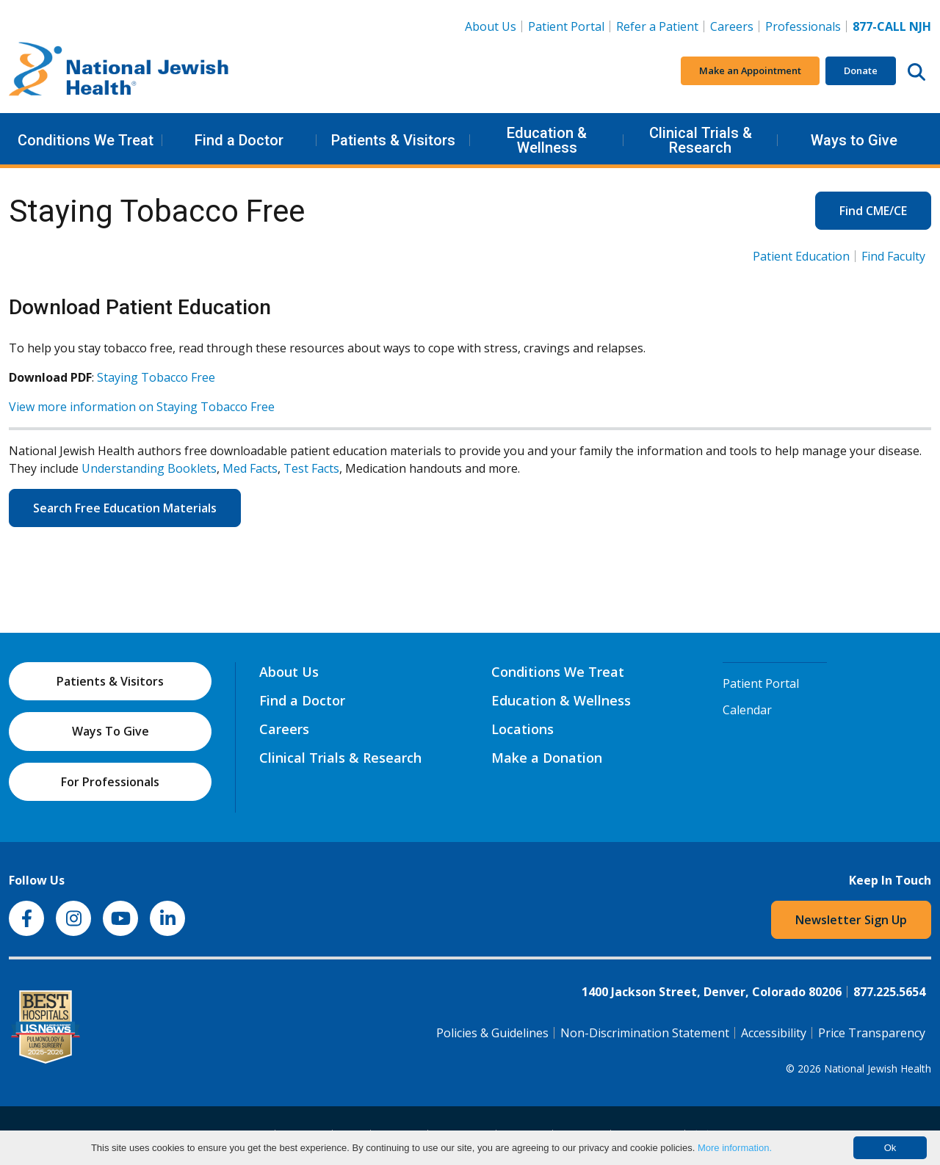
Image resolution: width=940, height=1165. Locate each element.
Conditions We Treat (85, 140)
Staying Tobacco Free (156, 377)
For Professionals (110, 782)
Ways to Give (854, 140)
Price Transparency (871, 1033)
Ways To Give (110, 731)
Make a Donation (546, 757)
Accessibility (773, 1033)
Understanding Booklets (149, 468)
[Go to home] (119, 71)
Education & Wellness (547, 140)
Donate (861, 70)
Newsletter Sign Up (851, 920)
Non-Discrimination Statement (644, 1033)
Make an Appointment (750, 70)
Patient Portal (566, 26)
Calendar (747, 710)
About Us (490, 26)
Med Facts (250, 468)
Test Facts (311, 468)
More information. (735, 1147)
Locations (522, 729)
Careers (734, 26)
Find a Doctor (239, 140)
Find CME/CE (873, 211)
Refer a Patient (657, 26)
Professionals (803, 26)
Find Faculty (893, 256)
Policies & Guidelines (492, 1033)
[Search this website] (916, 71)
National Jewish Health (877, 1068)
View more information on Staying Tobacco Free (142, 407)
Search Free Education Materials (125, 508)
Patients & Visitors (393, 140)
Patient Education (801, 256)
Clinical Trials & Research (700, 140)
